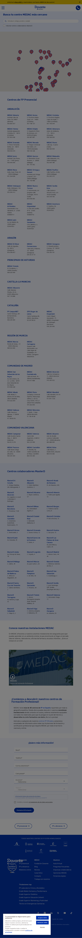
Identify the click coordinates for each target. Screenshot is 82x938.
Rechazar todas (42, 922)
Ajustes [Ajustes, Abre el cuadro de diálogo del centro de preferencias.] (42, 927)
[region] (27, 924)
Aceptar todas (42, 918)
